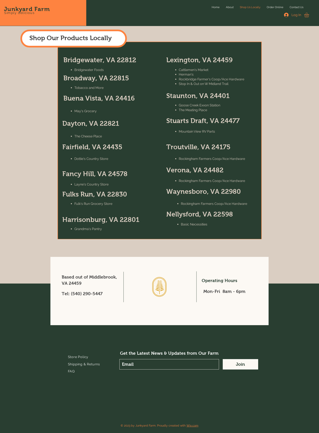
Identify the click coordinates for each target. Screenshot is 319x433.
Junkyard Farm (27, 9)
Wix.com (192, 425)
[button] (309, 14)
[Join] (240, 364)
